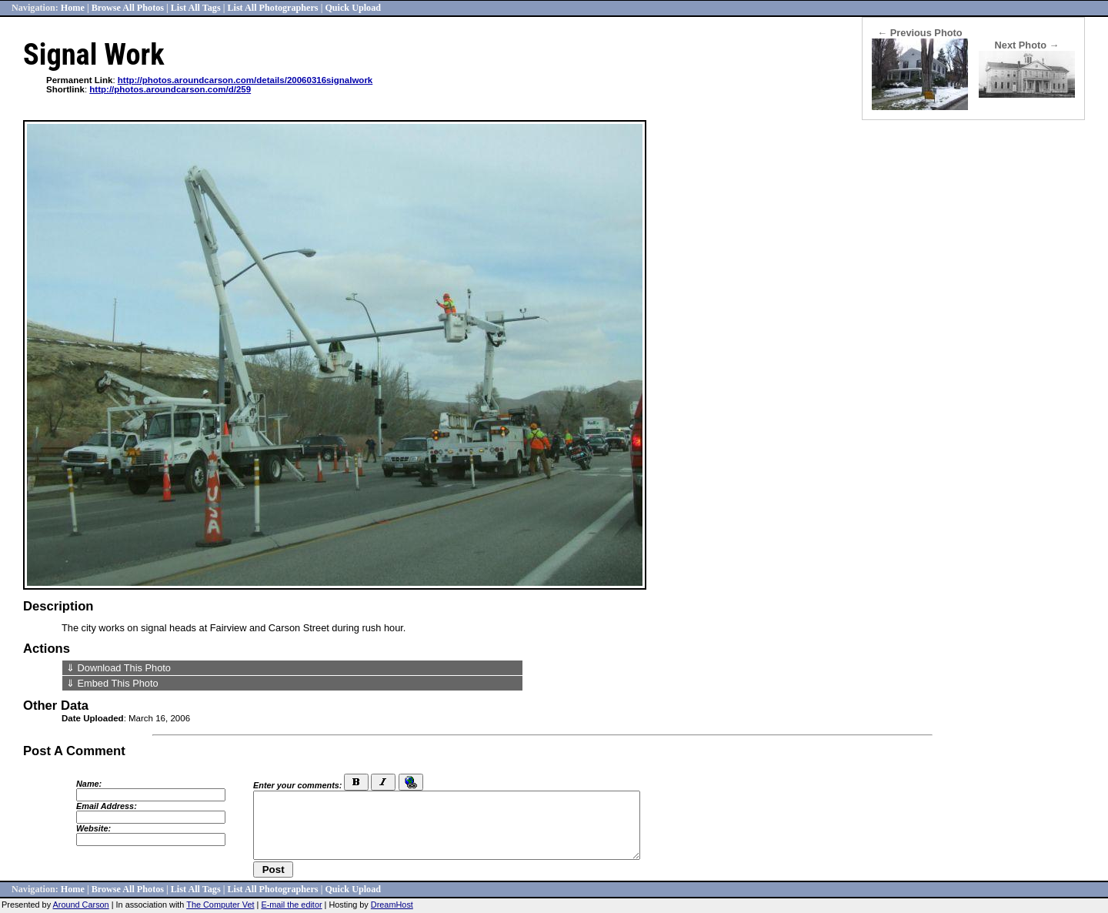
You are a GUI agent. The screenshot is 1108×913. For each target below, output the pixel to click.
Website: (93, 828)
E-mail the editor (291, 904)
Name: (89, 783)
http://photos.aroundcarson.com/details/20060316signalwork (245, 80)
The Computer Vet (220, 904)
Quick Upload (353, 7)
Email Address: (106, 806)
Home (73, 7)
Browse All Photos (128, 7)
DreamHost (392, 904)
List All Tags (196, 7)
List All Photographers (272, 7)
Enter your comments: (297, 785)
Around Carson (81, 904)
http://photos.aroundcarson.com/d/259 (170, 89)
